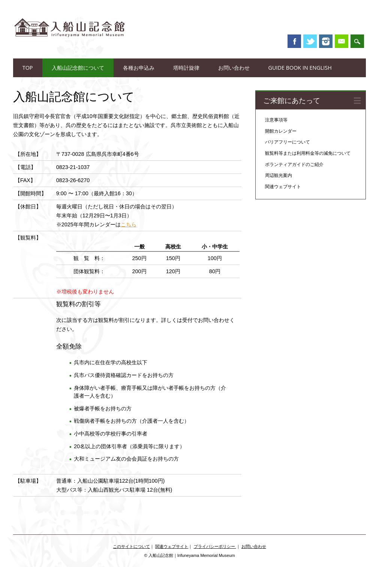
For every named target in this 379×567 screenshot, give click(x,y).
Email (341, 41)
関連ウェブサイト (283, 186)
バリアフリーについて (287, 142)
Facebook (294, 41)
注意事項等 (276, 120)
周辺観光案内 (278, 175)
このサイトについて (131, 546)
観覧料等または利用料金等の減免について (308, 153)
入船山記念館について (78, 67)
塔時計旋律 (186, 67)
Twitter (310, 41)
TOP (27, 67)
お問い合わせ (234, 67)
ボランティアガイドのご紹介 (294, 164)
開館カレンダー (281, 131)
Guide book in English (300, 67)
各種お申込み (138, 67)
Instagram (326, 41)
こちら (128, 224)
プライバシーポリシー (215, 546)
